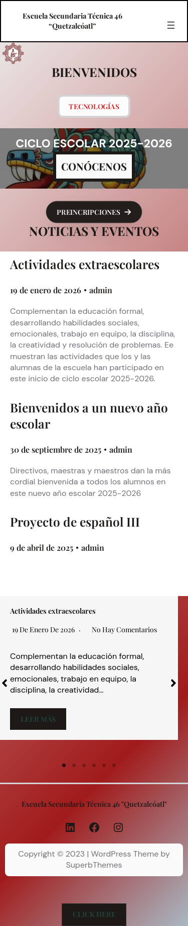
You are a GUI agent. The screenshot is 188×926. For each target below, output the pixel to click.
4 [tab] (94, 766)
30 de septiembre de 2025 (55, 449)
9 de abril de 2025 (41, 547)
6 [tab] (114, 766)
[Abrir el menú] (171, 25)
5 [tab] (104, 766)
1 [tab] (64, 766)
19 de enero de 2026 (45, 290)
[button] (94, 212)
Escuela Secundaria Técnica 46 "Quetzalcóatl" (94, 804)
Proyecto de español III (75, 522)
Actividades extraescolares (84, 264)
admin (100, 290)
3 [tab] (84, 766)
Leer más (38, 719)
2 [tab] (74, 766)
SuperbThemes (94, 865)
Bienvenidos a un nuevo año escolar (89, 416)
